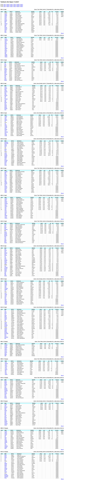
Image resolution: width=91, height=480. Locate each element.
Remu (6, 43)
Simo (6, 18)
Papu (6, 134)
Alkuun (62, 33)
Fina (5, 163)
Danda (5, 108)
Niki (5, 53)
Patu (5, 75)
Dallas (6, 55)
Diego (5, 102)
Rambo (6, 39)
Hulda (6, 127)
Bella (6, 21)
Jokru (6, 152)
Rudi (5, 89)
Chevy (6, 28)
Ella (5, 273)
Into (5, 22)
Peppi (6, 125)
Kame (5, 80)
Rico (5, 448)
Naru (6, 124)
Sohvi (6, 29)
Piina (5, 477)
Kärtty (6, 116)
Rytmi (6, 50)
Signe (6, 145)
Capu (6, 16)
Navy (6, 24)
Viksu (6, 144)
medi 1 (8, 4)
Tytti (5, 96)
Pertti (5, 104)
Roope (5, 384)
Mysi (5, 65)
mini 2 (15, 4)
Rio (5, 123)
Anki (5, 118)
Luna (6, 38)
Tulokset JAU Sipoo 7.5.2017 (10, 2)
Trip (5, 146)
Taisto (6, 54)
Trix (5, 63)
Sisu (5, 30)
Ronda (6, 155)
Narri (6, 299)
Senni (5, 255)
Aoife (5, 78)
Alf (5, 121)
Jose (5, 158)
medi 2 (18, 4)
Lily (5, 97)
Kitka (6, 149)
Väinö (6, 14)
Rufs (6, 45)
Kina (6, 128)
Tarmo (5, 88)
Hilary (6, 302)
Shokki (6, 23)
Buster (6, 183)
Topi (5, 77)
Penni (6, 346)
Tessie (5, 74)
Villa (5, 101)
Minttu (6, 129)
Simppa (5, 229)
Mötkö (6, 156)
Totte (5, 94)
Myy (5, 338)
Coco (6, 178)
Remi (5, 68)
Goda (6, 135)
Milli (5, 26)
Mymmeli (6, 143)
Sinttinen (6, 142)
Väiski (6, 15)
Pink (5, 72)
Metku (6, 119)
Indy (5, 44)
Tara (6, 47)
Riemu (5, 69)
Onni (6, 41)
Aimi (5, 133)
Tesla (5, 70)
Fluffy (5, 106)
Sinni (6, 162)
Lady (6, 117)
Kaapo (5, 468)
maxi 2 (21, 4)
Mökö (6, 157)
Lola (5, 100)
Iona (5, 130)
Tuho (5, 86)
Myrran (5, 91)
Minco (6, 349)
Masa (5, 71)
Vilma (5, 90)
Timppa (5, 98)
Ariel (6, 42)
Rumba (6, 160)
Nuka (6, 164)
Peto (5, 32)
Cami (6, 17)
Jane (6, 367)
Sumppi (6, 131)
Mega (5, 107)
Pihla (5, 391)
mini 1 (5, 4)
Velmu (6, 56)
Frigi (5, 150)
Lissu (6, 211)
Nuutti (6, 27)
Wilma (6, 48)
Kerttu (6, 20)
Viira (6, 51)
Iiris (5, 320)
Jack (6, 49)
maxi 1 (11, 4)
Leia (5, 64)
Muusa (5, 95)
